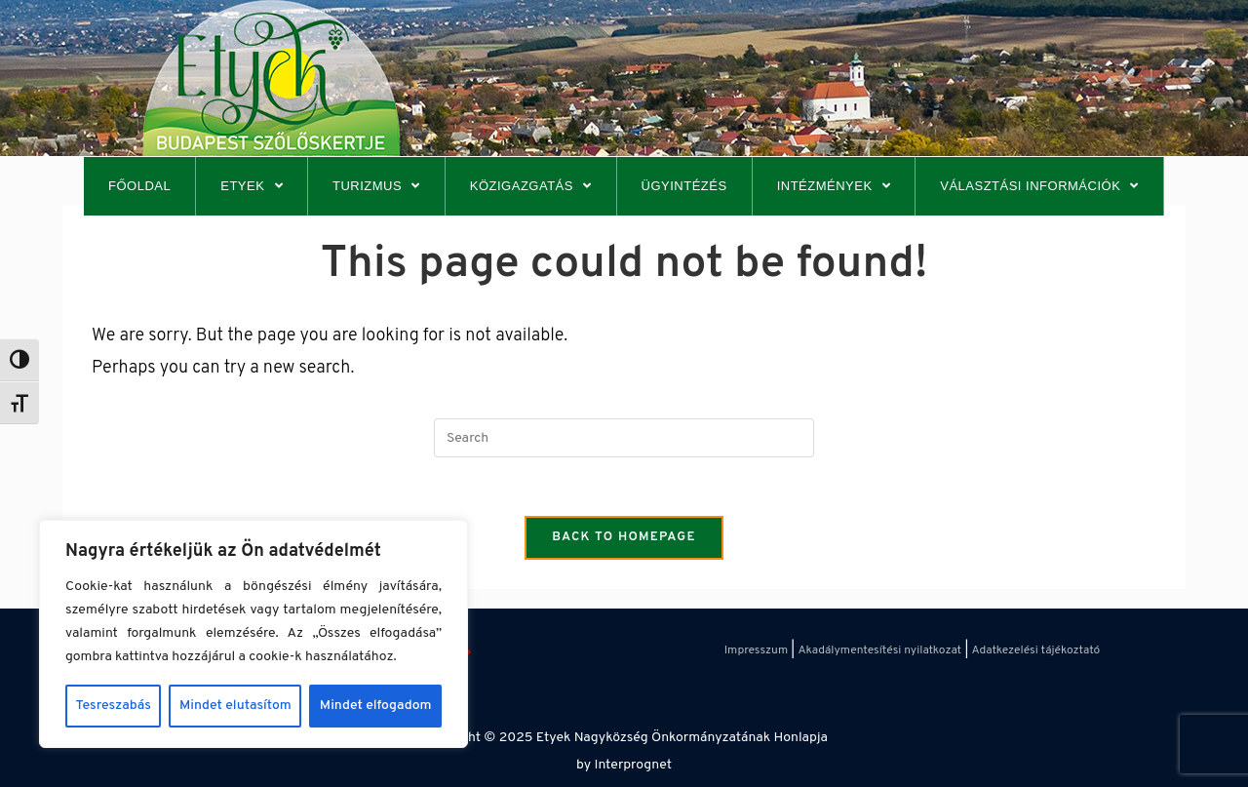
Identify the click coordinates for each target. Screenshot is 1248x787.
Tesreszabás (113, 705)
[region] (253, 634)
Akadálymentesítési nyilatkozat (879, 650)
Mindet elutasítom (235, 705)
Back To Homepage (624, 537)
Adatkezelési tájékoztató (1036, 650)
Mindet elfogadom (376, 705)
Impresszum (756, 650)
